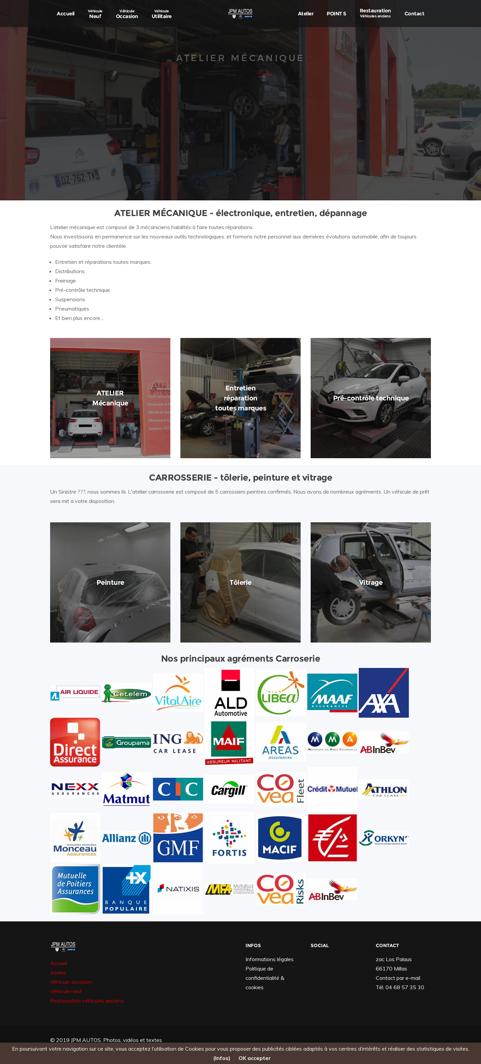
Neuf (95, 14)
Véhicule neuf (66, 991)
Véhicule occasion (71, 982)
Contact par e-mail (398, 977)
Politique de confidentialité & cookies (265, 978)
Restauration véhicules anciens (87, 1000)
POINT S (336, 13)
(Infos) (221, 1058)
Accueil (65, 13)
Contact (415, 13)
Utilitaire (162, 14)
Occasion (127, 14)
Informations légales (270, 959)
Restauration (375, 12)
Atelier (306, 13)
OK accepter (254, 1058)
